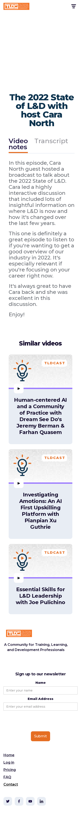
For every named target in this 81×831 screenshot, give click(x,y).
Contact (10, 784)
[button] (73, 6)
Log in (8, 762)
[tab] (18, 144)
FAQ (7, 777)
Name (40, 683)
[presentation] (36, 721)
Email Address (40, 699)
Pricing (9, 770)
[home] (16, 6)
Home (8, 755)
